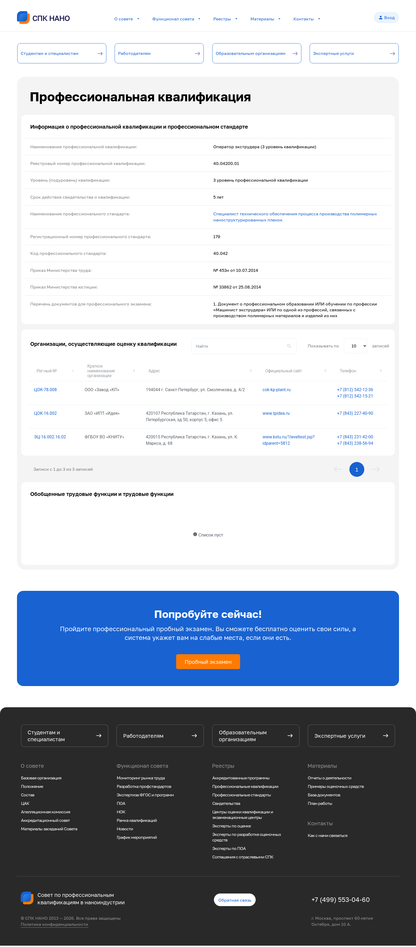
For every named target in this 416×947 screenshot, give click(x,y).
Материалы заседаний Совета (49, 830)
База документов (324, 796)
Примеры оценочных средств (336, 787)
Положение (32, 787)
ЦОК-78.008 (45, 390)
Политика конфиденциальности (54, 925)
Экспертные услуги (341, 53)
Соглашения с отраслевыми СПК (242, 858)
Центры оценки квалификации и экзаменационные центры (242, 815)
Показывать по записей (348, 346)
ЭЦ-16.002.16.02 (50, 437)
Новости (125, 830)
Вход (386, 18)
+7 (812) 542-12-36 (355, 390)
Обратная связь (234, 901)
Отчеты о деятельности (329, 779)
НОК (121, 813)
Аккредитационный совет (45, 821)
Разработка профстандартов (144, 787)
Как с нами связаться (327, 836)
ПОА (121, 804)
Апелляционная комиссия (45, 813)
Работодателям (141, 53)
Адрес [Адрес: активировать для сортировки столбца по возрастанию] (154, 371)
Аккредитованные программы (241, 779)
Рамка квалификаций (137, 821)
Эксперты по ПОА (229, 849)
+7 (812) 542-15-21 (355, 397)
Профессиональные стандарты (241, 796)
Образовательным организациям (243, 53)
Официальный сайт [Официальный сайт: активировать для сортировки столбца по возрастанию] (283, 371)
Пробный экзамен (208, 663)
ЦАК (25, 804)
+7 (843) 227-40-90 (355, 414)
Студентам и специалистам (42, 53)
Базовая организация (41, 779)
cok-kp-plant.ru (277, 390)
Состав (27, 796)
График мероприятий (137, 838)
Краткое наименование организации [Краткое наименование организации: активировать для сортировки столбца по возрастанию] (101, 372)
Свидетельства (226, 804)
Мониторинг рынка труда (141, 779)
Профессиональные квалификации (245, 787)
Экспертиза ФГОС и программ (145, 796)
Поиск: (244, 347)
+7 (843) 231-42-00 (355, 437)
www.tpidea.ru (276, 414)
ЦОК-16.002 (45, 414)
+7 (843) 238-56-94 (355, 444)
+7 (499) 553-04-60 (340, 901)
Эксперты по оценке (231, 827)
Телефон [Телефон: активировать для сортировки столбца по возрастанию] (348, 371)
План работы (320, 804)
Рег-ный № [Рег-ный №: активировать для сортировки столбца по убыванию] (47, 371)
